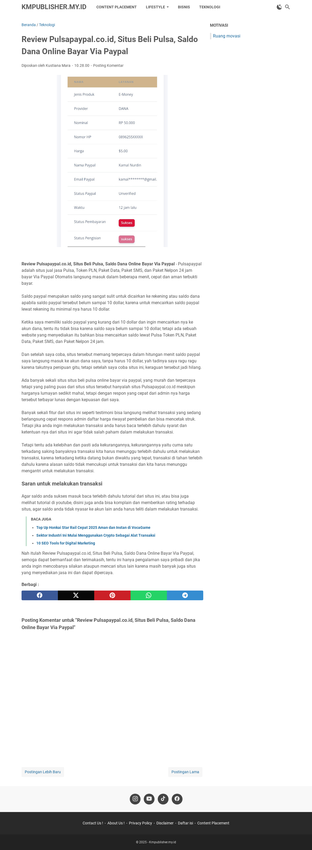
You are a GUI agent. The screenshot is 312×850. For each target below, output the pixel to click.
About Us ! (116, 823)
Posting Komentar (108, 65)
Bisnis (184, 7)
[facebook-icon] (177, 799)
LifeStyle (155, 7)
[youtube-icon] (149, 799)
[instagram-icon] (135, 799)
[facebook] (40, 595)
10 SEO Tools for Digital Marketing (65, 543)
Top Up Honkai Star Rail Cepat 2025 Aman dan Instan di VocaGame (93, 527)
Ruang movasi (226, 36)
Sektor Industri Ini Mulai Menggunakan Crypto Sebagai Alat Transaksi (95, 535)
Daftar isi (185, 823)
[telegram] (185, 595)
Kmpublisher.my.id (54, 7)
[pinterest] (112, 595)
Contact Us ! (93, 823)
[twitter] (76, 595)
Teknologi (209, 7)
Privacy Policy (140, 823)
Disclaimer (165, 823)
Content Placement (116, 7)
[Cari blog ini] (287, 7)
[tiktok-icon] (163, 799)
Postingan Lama (185, 772)
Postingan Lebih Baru (43, 772)
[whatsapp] (149, 595)
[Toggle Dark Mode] (279, 7)
